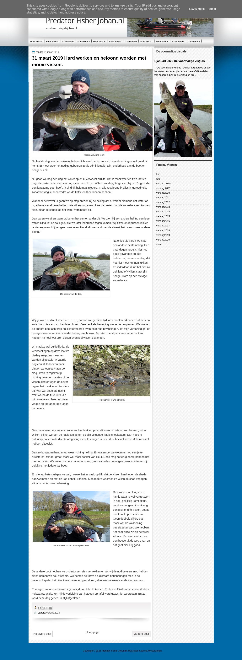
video (159, 244)
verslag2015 (115, 41)
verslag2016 (131, 41)
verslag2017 (146, 41)
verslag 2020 (163, 183)
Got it (212, 9)
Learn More (197, 9)
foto (158, 178)
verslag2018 (162, 41)
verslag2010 (36, 41)
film (158, 174)
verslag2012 (68, 41)
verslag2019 (178, 41)
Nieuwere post (42, 633)
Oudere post (141, 633)
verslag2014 (99, 41)
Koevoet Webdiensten (150, 650)
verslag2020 (193, 41)
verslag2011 (52, 41)
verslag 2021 (163, 188)
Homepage (92, 632)
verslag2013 (83, 41)
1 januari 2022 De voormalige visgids (179, 60)
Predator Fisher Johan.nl (85, 20)
